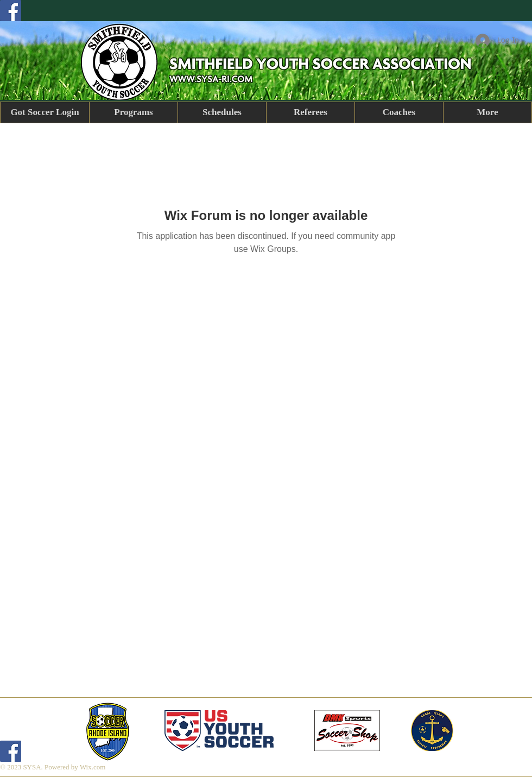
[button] (133, 112)
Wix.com (93, 767)
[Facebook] (10, 10)
